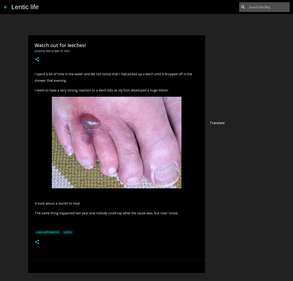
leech (68, 232)
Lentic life (25, 7)
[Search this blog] (268, 7)
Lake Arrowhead (47, 232)
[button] (37, 59)
